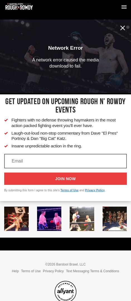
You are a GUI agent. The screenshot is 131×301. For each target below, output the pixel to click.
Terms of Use (69, 190)
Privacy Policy (95, 190)
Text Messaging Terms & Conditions (92, 271)
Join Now (65, 178)
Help (15, 271)
